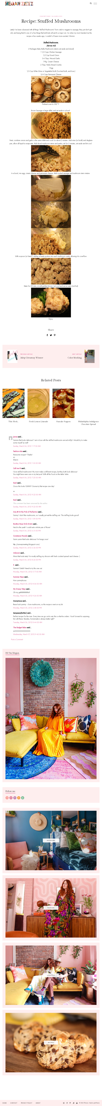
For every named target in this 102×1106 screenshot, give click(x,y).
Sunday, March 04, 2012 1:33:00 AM (27, 463)
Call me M (17, 468)
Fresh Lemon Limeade (38, 422)
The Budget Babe (19, 627)
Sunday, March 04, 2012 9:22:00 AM (27, 494)
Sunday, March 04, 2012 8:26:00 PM (27, 560)
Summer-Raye (18, 577)
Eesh (15, 483)
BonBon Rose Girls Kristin (23, 524)
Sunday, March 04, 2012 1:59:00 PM (27, 518)
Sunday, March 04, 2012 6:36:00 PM (27, 547)
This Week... (13, 422)
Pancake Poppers (63, 422)
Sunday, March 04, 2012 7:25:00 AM (27, 477)
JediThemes (97, 1103)
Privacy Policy (26, 1103)
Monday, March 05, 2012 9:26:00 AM (27, 595)
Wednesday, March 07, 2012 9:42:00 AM (29, 634)
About (38, 1103)
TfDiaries (86, 1103)
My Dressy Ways (19, 589)
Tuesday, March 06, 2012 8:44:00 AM (27, 622)
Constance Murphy (20, 536)
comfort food (45, 16)
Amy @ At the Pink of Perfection (25, 512)
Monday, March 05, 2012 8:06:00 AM (27, 584)
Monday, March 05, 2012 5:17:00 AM (27, 571)
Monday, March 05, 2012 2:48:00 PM (27, 608)
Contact (13, 1103)
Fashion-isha (17, 451)
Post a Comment (17, 639)
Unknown (16, 553)
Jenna (15, 437)
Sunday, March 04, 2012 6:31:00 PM (27, 530)
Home (4, 1103)
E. (14, 565)
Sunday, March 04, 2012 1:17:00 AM (27, 446)
